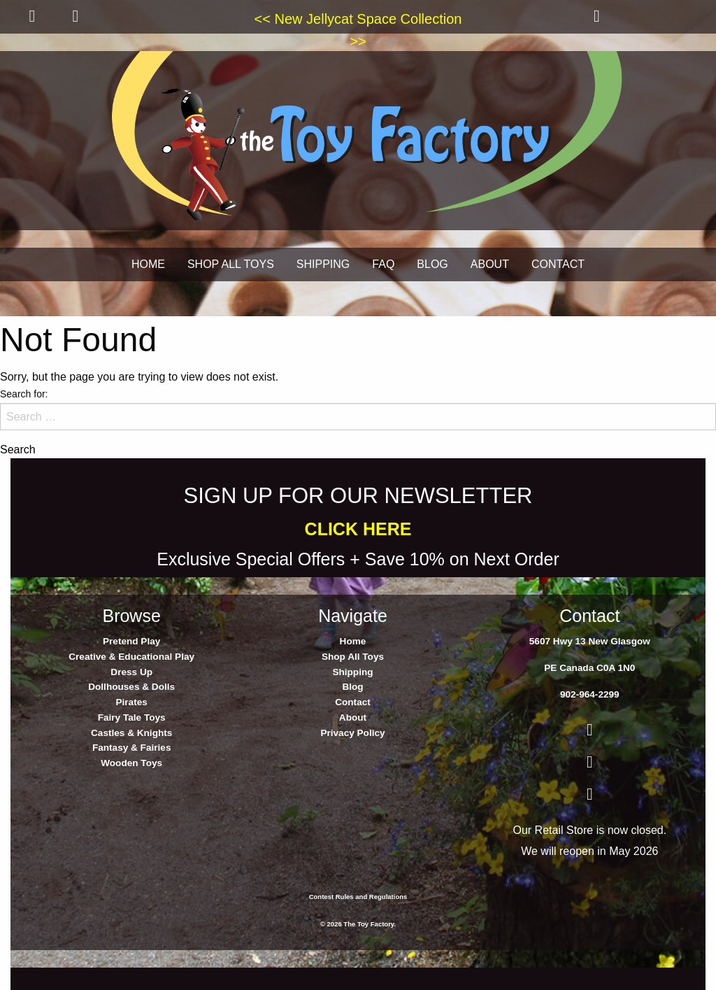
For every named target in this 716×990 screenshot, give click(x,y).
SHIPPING (323, 264)
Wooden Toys (131, 763)
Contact (353, 702)
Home (353, 641)
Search (18, 449)
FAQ (383, 264)
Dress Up (131, 672)
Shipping (352, 672)
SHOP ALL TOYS (230, 264)
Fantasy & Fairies (131, 747)
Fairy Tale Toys (132, 717)
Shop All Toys (353, 656)
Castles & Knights (131, 733)
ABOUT (490, 264)
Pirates (131, 702)
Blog (352, 686)
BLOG (432, 264)
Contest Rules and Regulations (358, 896)
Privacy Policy (352, 733)
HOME (148, 264)
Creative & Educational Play (131, 656)
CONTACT (558, 264)
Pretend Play (131, 641)
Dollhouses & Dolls (131, 686)
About (352, 717)
